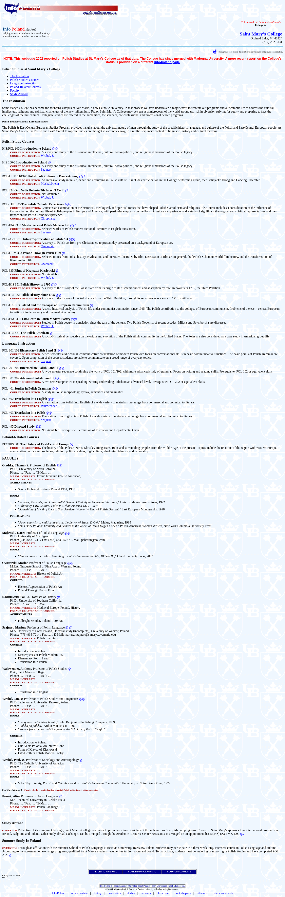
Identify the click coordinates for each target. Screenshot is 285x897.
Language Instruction (23, 83)
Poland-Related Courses (25, 87)
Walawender (49, 406)
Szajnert (46, 169)
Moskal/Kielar (50, 183)
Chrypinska (48, 218)
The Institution (19, 76)
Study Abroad (19, 94)
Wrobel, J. (47, 155)
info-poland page (167, 62)
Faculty (15, 90)
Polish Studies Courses (24, 79)
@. (242, 833)
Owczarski (47, 246)
